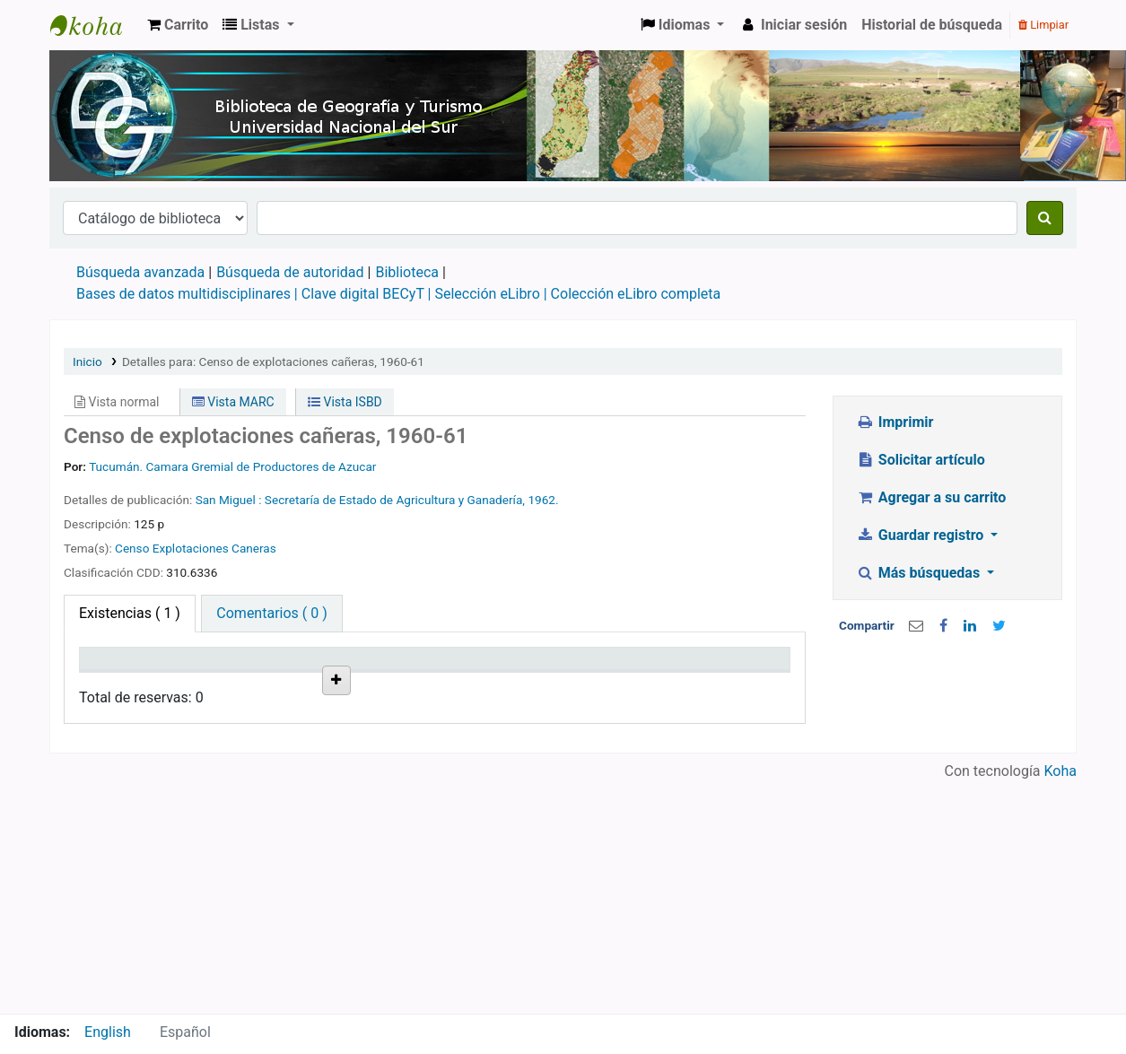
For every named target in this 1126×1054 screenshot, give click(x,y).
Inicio (87, 361)
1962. (543, 499)
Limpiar (1043, 24)
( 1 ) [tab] (129, 613)
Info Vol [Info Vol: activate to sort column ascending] (468, 685)
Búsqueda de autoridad (289, 272)
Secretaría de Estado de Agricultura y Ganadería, (396, 499)
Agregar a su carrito (931, 497)
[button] (177, 25)
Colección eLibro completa (636, 293)
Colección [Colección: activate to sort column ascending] (297, 685)
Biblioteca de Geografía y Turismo (95, 25)
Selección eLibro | (492, 293)
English (107, 1032)
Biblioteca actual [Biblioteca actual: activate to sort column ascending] (208, 675)
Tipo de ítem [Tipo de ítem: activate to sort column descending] (112, 675)
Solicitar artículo (920, 459)
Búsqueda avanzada (140, 272)
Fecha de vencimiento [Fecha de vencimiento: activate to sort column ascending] (659, 675)
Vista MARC (233, 402)
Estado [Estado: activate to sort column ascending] (554, 685)
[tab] (271, 613)
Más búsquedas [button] (919, 572)
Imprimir (894, 422)
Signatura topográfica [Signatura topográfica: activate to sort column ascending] (390, 675)
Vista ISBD (345, 402)
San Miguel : (230, 499)
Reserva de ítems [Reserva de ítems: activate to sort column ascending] (737, 675)
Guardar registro (921, 535)
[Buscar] (1044, 218)
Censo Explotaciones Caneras (195, 548)
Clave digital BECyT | (366, 293)
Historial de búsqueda (931, 24)
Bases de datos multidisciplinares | (188, 293)
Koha (1060, 1002)
